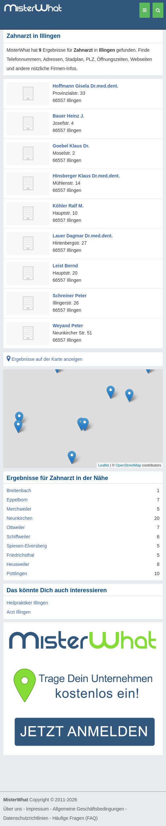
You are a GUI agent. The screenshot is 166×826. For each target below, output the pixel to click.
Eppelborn (17, 499)
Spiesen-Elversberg (27, 545)
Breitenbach (19, 490)
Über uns (12, 809)
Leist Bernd (65, 265)
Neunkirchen (20, 518)
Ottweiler (16, 527)
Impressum (37, 809)
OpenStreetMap (128, 465)
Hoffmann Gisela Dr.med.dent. (85, 86)
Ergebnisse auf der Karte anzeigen (44, 359)
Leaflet (103, 465)
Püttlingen (17, 573)
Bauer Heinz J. (68, 116)
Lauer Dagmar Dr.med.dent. (83, 235)
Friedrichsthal (20, 555)
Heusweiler (18, 564)
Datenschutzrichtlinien (25, 818)
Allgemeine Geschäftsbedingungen (88, 809)
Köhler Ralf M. (68, 205)
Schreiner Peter (70, 295)
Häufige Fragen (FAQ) (75, 818)
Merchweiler (19, 509)
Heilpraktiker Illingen (27, 602)
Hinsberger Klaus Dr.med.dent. (86, 175)
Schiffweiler (18, 536)
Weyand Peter (68, 325)
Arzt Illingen (19, 612)
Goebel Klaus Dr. (71, 145)
